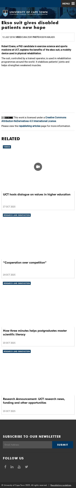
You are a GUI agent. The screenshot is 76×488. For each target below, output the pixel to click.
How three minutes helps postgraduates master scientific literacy (35, 332)
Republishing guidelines (61, 485)
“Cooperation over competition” (24, 262)
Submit (62, 444)
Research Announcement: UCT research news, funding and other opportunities (34, 400)
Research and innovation (17, 215)
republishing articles (29, 126)
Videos (7, 147)
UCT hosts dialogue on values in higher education (36, 194)
